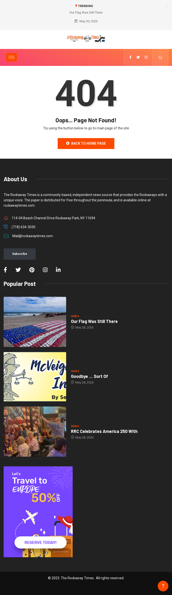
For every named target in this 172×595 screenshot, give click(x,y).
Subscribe (19, 254)
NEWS (75, 316)
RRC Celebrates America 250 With (104, 431)
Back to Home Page (86, 143)
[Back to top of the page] (163, 586)
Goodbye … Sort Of (89, 376)
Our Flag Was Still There (86, 12)
